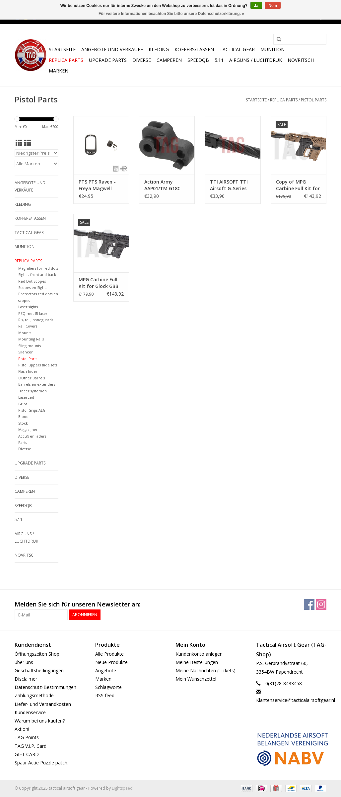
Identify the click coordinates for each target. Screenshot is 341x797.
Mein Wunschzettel (195, 679)
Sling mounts (29, 345)
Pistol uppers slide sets (37, 364)
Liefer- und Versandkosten (43, 704)
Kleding (159, 49)
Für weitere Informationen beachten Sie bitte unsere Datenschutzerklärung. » (171, 13)
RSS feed (104, 695)
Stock (23, 423)
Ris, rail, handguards (35, 319)
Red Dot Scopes (32, 281)
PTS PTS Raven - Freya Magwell (97, 185)
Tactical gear (237, 49)
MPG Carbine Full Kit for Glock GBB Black (98, 283)
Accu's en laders (32, 436)
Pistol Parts (313, 100)
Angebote (105, 670)
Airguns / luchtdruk (255, 60)
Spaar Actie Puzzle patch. (41, 762)
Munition (272, 49)
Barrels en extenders (36, 384)
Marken (58, 70)
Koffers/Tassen (194, 49)
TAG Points (27, 737)
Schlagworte (108, 687)
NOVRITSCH (301, 60)
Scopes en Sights (32, 287)
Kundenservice (30, 712)
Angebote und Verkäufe (112, 49)
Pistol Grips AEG (31, 410)
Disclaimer (26, 679)
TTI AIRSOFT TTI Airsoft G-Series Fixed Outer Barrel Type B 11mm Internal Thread (231, 185)
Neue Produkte (111, 662)
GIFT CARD (27, 754)
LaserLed (26, 397)
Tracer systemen (32, 390)
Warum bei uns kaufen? (40, 721)
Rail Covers (27, 326)
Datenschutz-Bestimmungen (45, 687)
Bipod (23, 416)
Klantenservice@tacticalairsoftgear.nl (295, 700)
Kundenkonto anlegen (199, 654)
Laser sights (28, 306)
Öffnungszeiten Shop (37, 654)
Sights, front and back (37, 274)
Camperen (169, 60)
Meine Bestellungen (196, 662)
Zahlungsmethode (34, 695)
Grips (22, 403)
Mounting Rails (31, 338)
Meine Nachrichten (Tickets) (205, 670)
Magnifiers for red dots (38, 268)
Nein (272, 5)
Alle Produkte (109, 654)
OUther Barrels (31, 377)
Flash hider (27, 371)
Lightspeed (122, 788)
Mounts (24, 332)
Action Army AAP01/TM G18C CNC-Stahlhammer (166, 185)
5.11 (219, 60)
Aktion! (22, 729)
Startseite (62, 49)
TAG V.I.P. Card (30, 746)
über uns (24, 662)
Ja (256, 5)
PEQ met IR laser (32, 313)
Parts (22, 442)
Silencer (25, 351)
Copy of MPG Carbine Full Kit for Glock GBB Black (298, 185)
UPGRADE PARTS (108, 60)
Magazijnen (28, 429)
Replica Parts (66, 60)
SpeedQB (198, 60)
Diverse (141, 60)
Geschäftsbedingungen (39, 670)
